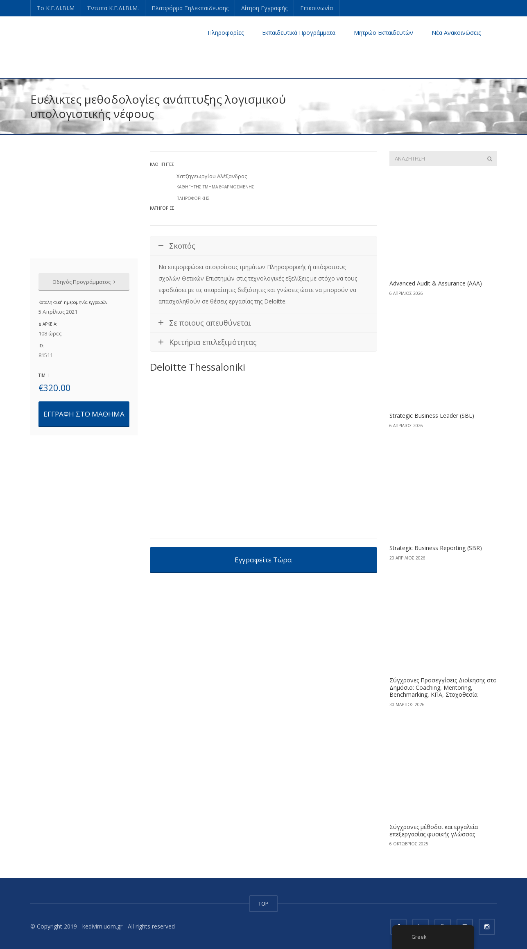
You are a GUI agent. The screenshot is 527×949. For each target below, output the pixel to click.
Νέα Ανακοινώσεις (456, 32)
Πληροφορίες (226, 32)
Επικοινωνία (316, 8)
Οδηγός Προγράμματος (83, 281)
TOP (263, 903)
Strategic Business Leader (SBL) (431, 415)
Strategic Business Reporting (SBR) (435, 548)
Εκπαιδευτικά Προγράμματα (298, 32)
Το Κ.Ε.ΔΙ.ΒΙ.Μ (56, 8)
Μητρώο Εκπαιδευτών (383, 32)
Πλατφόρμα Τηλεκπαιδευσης (190, 8)
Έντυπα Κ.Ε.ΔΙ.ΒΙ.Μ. (113, 8)
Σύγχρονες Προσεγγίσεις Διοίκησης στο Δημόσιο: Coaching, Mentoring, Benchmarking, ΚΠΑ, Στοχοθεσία (443, 687)
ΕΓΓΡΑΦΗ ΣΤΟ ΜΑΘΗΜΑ (83, 414)
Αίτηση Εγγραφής (264, 8)
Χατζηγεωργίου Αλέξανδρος (211, 176)
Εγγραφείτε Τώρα (263, 559)
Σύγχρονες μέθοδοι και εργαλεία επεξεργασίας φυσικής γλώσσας (433, 830)
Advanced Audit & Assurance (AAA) (435, 283)
